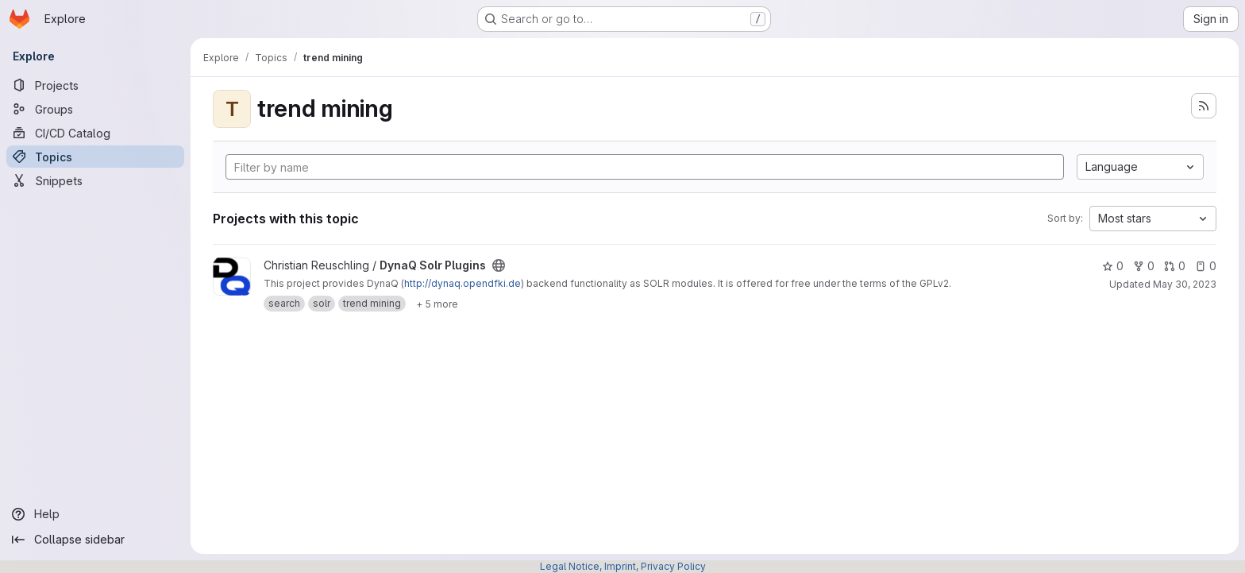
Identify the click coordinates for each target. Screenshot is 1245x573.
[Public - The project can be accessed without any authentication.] (498, 265)
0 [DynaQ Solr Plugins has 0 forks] (1143, 266)
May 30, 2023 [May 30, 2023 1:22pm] (1184, 284)
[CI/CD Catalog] (95, 133)
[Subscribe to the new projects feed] (1203, 105)
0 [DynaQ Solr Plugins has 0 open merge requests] (1174, 266)
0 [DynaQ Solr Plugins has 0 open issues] (1205, 266)
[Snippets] (95, 180)
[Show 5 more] (437, 303)
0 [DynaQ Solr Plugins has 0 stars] (1113, 266)
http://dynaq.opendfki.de (462, 283)
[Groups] (95, 109)
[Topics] (95, 156)
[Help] (95, 514)
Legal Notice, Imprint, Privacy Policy (623, 566)
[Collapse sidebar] (95, 539)
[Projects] (95, 85)
